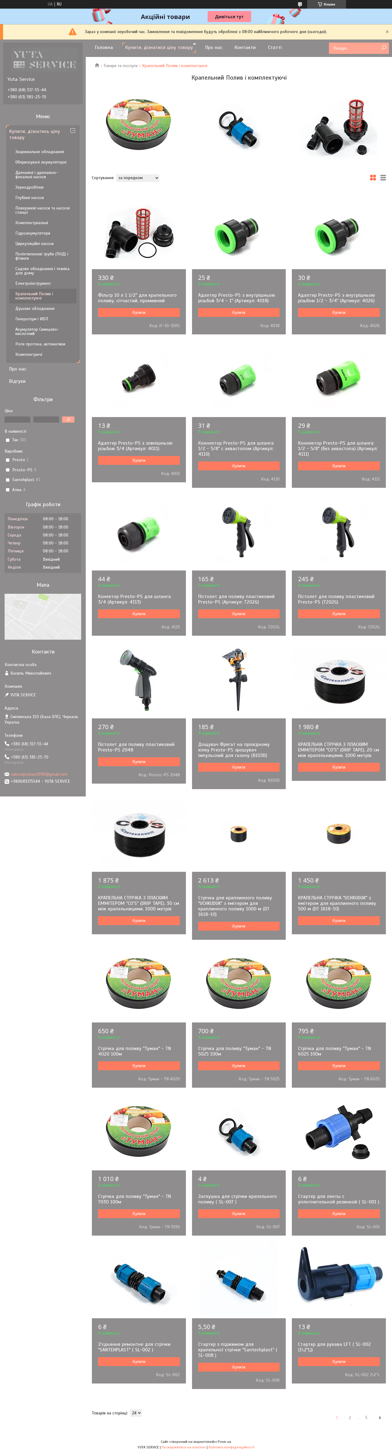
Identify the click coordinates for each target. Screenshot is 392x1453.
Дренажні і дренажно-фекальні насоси (36, 174)
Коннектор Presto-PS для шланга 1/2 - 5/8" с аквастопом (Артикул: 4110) (236, 448)
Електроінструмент (33, 283)
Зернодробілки (29, 187)
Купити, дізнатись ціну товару (34, 134)
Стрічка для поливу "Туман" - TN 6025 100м (334, 1051)
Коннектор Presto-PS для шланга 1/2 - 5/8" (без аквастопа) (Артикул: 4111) (338, 448)
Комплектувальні (31, 222)
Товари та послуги (121, 65)
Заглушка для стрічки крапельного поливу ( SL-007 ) (237, 1199)
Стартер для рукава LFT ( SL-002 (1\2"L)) (334, 1347)
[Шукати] (383, 48)
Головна (104, 47)
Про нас (213, 47)
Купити (138, 312)
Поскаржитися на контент (184, 1447)
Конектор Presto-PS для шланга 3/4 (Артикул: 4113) (134, 599)
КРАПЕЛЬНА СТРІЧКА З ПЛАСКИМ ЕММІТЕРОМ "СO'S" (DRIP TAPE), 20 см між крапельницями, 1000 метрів (338, 750)
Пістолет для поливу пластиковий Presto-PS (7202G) (336, 599)
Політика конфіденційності (231, 1447)
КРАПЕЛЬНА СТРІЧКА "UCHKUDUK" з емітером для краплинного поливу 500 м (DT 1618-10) (337, 903)
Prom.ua (224, 1442)
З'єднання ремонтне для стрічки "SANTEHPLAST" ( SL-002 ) (134, 1347)
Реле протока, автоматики (40, 344)
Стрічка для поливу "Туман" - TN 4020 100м (134, 1051)
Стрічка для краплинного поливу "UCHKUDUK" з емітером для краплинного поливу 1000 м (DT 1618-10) (235, 906)
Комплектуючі (28, 354)
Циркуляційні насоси (34, 243)
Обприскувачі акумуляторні (40, 162)
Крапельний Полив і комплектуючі (34, 296)
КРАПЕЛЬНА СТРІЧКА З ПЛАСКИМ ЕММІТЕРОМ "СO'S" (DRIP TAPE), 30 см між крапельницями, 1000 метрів (138, 903)
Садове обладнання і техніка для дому (42, 271)
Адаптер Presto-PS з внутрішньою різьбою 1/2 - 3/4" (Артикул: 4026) (336, 297)
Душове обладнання (35, 308)
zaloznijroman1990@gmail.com (39, 774)
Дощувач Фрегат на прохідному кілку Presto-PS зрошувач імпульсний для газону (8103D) (234, 750)
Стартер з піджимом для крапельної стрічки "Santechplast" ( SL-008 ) (237, 1350)
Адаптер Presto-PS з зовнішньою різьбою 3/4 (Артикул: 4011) (135, 445)
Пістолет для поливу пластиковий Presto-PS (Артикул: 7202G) (236, 599)
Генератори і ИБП (31, 319)
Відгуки (17, 381)
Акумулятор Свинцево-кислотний (37, 331)
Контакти (245, 47)
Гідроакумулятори (32, 233)
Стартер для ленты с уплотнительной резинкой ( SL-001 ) (338, 1199)
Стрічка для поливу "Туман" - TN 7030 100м (134, 1199)
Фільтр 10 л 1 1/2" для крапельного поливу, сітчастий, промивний (137, 297)
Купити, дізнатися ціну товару (159, 47)
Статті (275, 47)
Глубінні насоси (29, 197)
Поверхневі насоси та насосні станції (42, 210)
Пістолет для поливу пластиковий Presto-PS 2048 (136, 747)
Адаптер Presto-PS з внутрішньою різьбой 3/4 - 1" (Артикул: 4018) (236, 297)
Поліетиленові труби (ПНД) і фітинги (41, 256)
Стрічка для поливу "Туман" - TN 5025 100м (234, 1051)
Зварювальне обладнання (39, 151)
